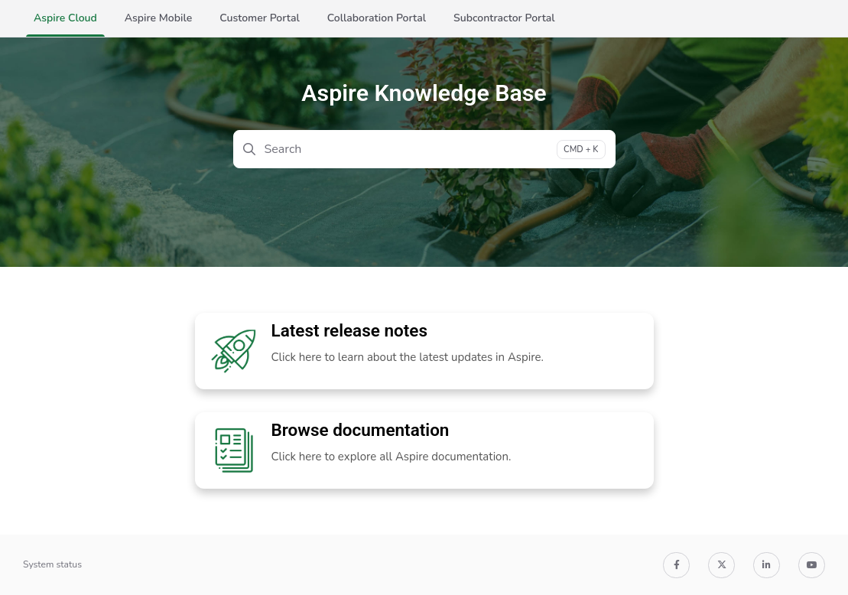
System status (52, 564)
